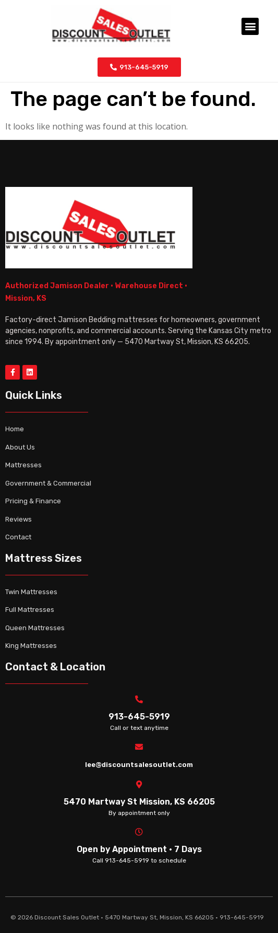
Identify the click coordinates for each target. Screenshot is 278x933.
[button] (250, 26)
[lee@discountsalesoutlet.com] (139, 747)
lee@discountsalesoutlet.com (139, 765)
